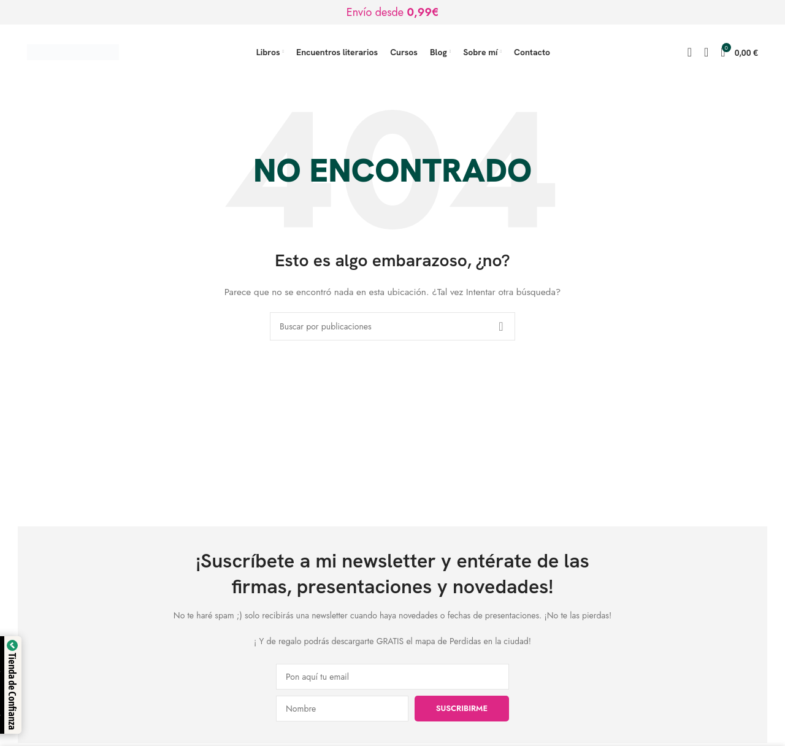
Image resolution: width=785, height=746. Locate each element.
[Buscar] (689, 52)
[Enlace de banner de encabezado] (392, 12)
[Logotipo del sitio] (73, 51)
